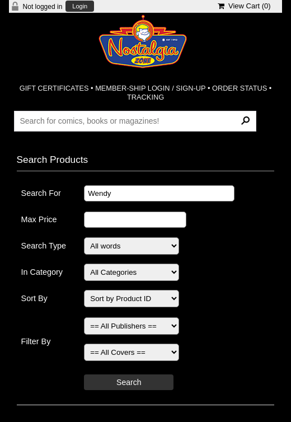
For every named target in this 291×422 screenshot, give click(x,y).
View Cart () (244, 6)
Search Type (44, 245)
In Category (42, 272)
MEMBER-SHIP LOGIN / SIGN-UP (150, 88)
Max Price (39, 219)
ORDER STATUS (239, 88)
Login (79, 6)
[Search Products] (135, 120)
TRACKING (145, 97)
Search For (41, 193)
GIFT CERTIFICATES (54, 88)
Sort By (34, 298)
